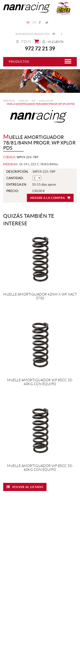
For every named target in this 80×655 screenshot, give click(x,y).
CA (34, 22)
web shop (9, 100)
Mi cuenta (53, 42)
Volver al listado (24, 487)
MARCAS (23, 100)
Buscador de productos (35, 34)
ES (28, 22)
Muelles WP (46, 100)
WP (33, 100)
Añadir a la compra (50, 198)
